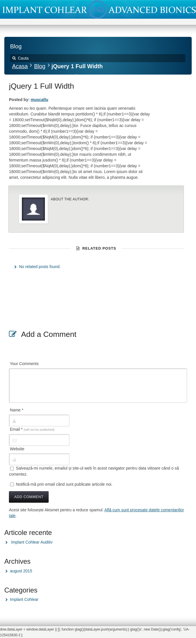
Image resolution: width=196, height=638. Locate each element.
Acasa (20, 66)
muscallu (39, 99)
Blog (39, 66)
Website (17, 449)
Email (32, 429)
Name (16, 410)
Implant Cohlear (24, 599)
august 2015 (21, 571)
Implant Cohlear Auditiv (31, 542)
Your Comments (24, 363)
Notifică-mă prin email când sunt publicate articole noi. (64, 484)
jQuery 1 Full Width (41, 86)
